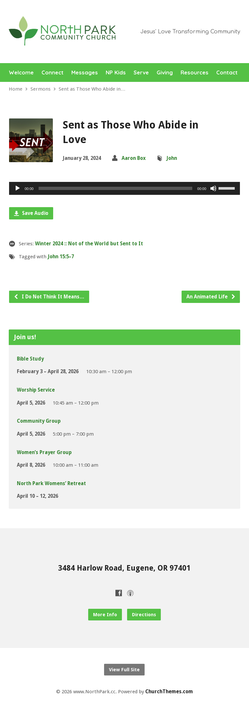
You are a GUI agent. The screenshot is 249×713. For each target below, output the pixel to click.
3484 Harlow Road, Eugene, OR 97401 (124, 568)
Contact (227, 72)
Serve (141, 72)
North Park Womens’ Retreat (51, 483)
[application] (124, 188)
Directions (144, 614)
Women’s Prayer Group (44, 452)
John (171, 158)
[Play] (17, 188)
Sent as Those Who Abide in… (92, 89)
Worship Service (36, 390)
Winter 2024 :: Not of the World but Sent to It (89, 244)
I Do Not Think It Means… (49, 297)
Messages (84, 72)
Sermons (40, 89)
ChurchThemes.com (169, 692)
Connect (53, 72)
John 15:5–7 (61, 257)
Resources (194, 72)
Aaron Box (134, 158)
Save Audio (31, 213)
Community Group (39, 421)
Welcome (21, 72)
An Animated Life (211, 297)
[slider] (115, 188)
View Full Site (124, 669)
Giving (165, 72)
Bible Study (30, 359)
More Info (105, 614)
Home (15, 89)
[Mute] (213, 188)
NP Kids (116, 72)
